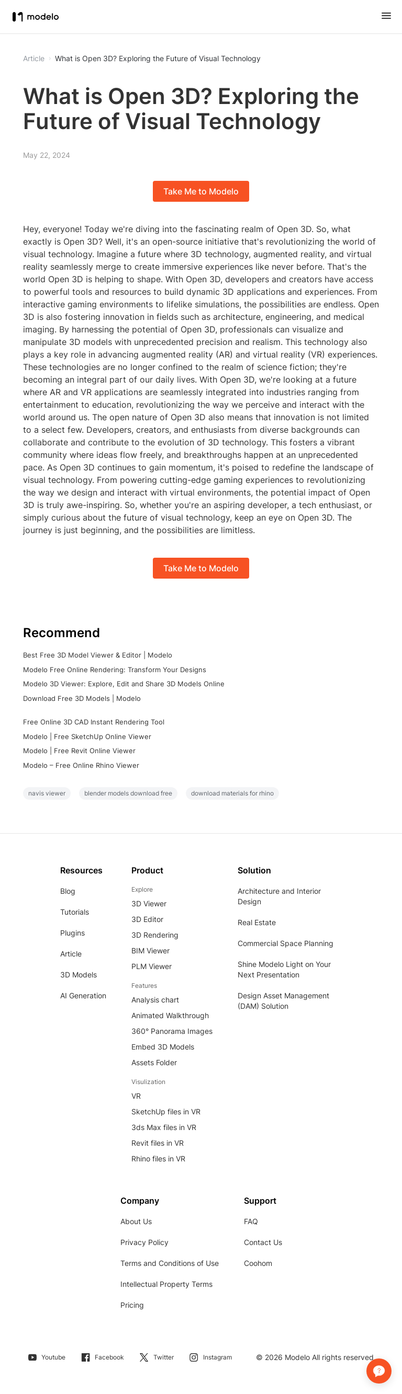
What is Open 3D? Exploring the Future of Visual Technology (158, 58)
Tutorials (74, 911)
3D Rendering (154, 934)
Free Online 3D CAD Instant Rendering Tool (93, 722)
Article (71, 953)
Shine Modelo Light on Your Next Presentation (284, 969)
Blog (67, 890)
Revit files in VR (157, 1142)
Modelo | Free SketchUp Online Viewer (87, 736)
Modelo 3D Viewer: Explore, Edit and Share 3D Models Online (124, 683)
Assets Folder (154, 1062)
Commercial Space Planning (285, 943)
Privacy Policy (144, 1242)
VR (136, 1095)
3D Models (78, 974)
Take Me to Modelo (201, 191)
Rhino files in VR (158, 1158)
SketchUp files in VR (165, 1111)
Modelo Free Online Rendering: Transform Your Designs (114, 669)
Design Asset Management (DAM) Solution (283, 1000)
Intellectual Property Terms (166, 1284)
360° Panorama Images (172, 1031)
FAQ (251, 1221)
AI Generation (83, 995)
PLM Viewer (151, 966)
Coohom (258, 1263)
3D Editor (147, 919)
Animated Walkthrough (170, 1015)
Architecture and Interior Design (279, 896)
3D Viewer (148, 903)
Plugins (72, 932)
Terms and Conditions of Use (169, 1263)
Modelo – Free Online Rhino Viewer (81, 765)
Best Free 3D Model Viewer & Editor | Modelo (97, 655)
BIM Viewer (150, 950)
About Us (136, 1221)
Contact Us (263, 1242)
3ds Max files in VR (163, 1127)
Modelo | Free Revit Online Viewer (79, 750)
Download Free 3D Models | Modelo (82, 698)
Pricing (132, 1304)
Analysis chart (155, 999)
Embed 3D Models (162, 1046)
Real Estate (257, 922)
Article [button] (33, 58)
